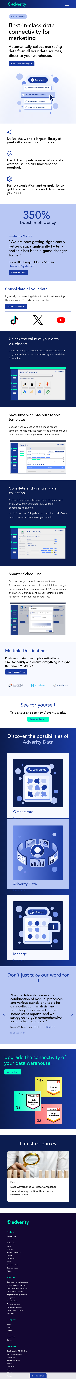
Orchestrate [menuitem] (11, 1243)
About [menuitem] (9, 1327)
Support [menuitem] (9, 1340)
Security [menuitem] (9, 1324)
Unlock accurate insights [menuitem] (15, 1291)
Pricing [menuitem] (9, 1271)
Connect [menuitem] (10, 1240)
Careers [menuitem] (9, 1331)
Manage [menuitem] (9, 1246)
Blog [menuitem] (8, 1370)
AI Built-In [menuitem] (10, 1249)
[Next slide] (72, 1014)
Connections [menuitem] (11, 1357)
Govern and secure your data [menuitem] (16, 1285)
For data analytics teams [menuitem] (15, 1310)
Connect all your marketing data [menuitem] (17, 1282)
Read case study (18, 273)
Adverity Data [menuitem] (11, 1237)
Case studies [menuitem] (11, 1367)
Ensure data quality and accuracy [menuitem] (17, 1288)
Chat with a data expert (21, 64)
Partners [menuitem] (9, 1334)
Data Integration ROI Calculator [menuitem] (17, 1351)
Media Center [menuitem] (11, 1337)
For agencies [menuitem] (11, 1298)
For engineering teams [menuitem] (14, 1307)
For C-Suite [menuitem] (10, 1313)
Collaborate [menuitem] (10, 1258)
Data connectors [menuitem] (12, 1265)
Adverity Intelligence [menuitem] (14, 1252)
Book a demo (38, 1376)
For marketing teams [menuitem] (13, 1304)
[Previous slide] (4, 1014)
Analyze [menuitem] (9, 1255)
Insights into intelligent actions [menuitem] (17, 1294)
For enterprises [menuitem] (12, 1301)
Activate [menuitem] (9, 1262)
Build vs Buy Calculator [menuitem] (14, 1354)
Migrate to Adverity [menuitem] (13, 1360)
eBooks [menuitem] (9, 1363)
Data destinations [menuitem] (12, 1268)
